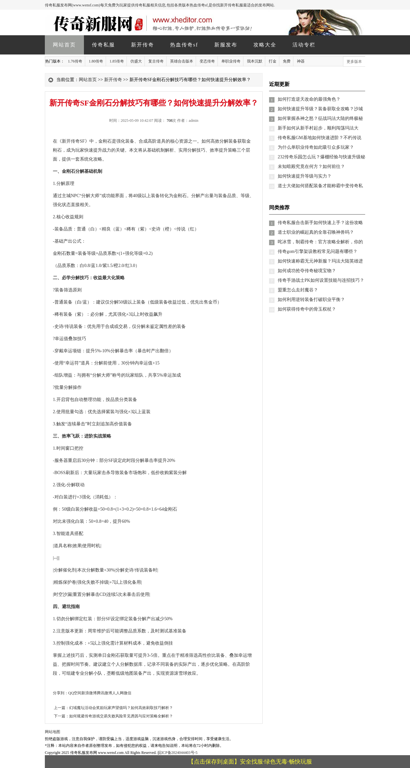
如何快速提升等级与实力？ (305, 176)
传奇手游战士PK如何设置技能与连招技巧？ (321, 280)
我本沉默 (254, 61)
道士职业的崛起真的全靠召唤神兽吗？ (316, 232)
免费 (287, 61)
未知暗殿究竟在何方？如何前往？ (311, 166)
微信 (127, 693)
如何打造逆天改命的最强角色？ (309, 99)
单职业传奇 (231, 61)
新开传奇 (142, 44)
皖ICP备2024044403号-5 (178, 752)
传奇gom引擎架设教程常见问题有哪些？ (317, 251)
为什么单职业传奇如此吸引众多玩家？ (316, 147)
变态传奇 (207, 61)
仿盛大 (136, 61)
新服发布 (225, 44)
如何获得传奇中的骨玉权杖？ (307, 309)
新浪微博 (89, 693)
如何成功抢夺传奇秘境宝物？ (307, 270)
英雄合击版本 (181, 61)
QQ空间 (74, 693)
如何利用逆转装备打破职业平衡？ (311, 299)
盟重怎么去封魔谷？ (298, 290)
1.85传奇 (117, 61)
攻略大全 (264, 44)
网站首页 (64, 44)
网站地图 (52, 732)
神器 (301, 61)
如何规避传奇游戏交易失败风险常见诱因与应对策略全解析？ (121, 716)
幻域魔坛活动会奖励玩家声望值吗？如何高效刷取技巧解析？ (121, 707)
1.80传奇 (96, 61)
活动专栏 (304, 44)
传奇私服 (103, 44)
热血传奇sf (184, 44)
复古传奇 (156, 61)
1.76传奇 (75, 61)
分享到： (60, 693)
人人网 (118, 693)
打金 (272, 61)
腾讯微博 (104, 693)
